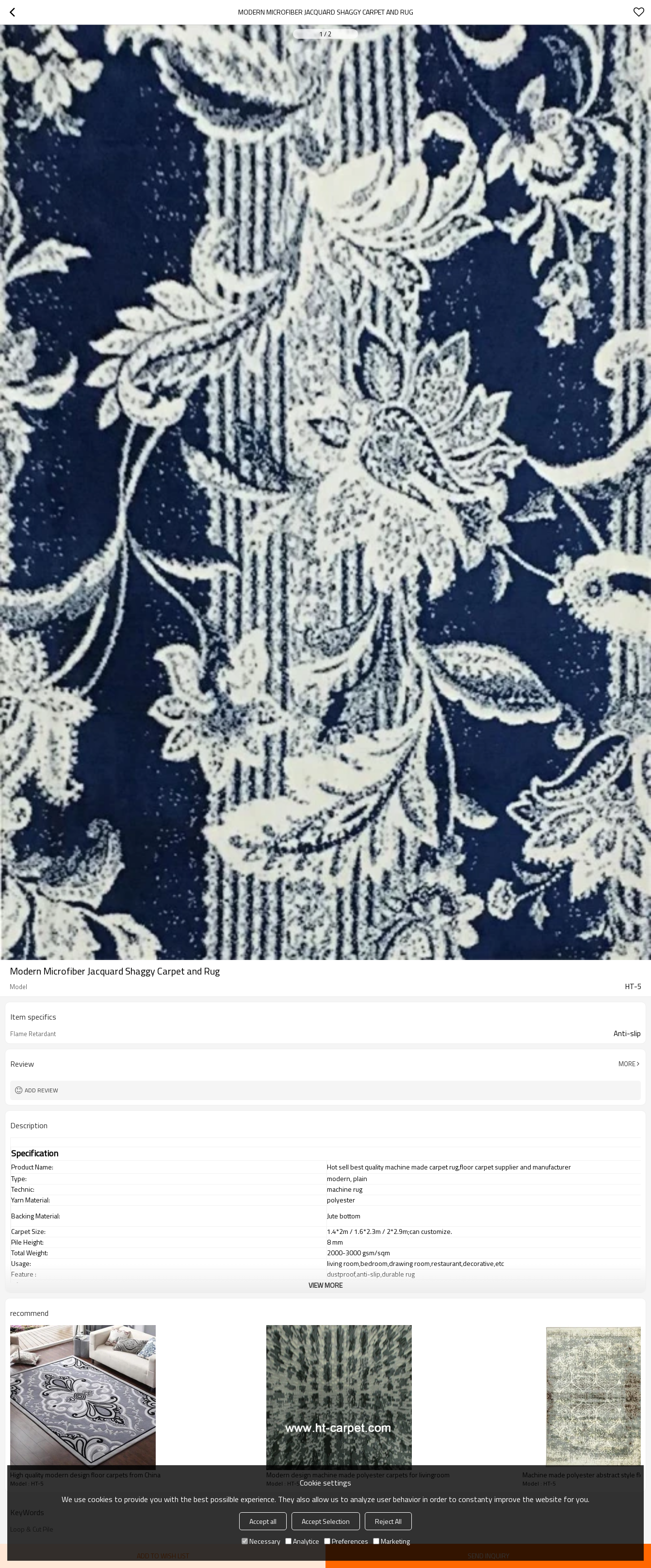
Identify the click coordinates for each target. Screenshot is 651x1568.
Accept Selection (326, 1521)
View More (325, 1285)
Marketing (391, 1541)
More (626, 1064)
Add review (41, 1090)
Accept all (263, 1521)
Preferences (346, 1541)
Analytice (302, 1541)
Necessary (261, 1541)
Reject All (388, 1521)
